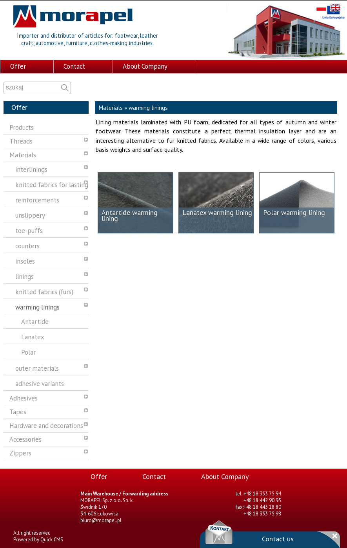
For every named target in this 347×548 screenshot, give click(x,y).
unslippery (30, 214)
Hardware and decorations (46, 425)
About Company (145, 65)
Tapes (17, 411)
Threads (21, 140)
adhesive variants (39, 383)
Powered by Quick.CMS (38, 538)
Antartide (35, 321)
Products (21, 126)
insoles (25, 260)
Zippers (20, 452)
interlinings (31, 168)
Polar (28, 351)
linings (24, 275)
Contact (74, 65)
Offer (18, 65)
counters (27, 245)
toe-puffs (29, 230)
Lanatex (32, 336)
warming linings (37, 306)
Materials (22, 154)
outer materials (37, 367)
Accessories (25, 438)
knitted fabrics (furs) (44, 291)
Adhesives (23, 397)
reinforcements (37, 199)
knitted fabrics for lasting (51, 184)
